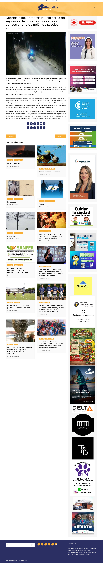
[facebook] (49, 1)
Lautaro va (11, 236)
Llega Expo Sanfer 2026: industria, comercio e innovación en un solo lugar (18, 270)
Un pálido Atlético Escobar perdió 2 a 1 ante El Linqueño (18, 307)
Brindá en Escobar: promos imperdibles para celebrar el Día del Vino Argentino (50, 236)
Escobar (26, 29)
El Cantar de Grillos (15, 163)
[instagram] (56, 1)
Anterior (10, 136)
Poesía (41, 204)
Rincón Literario (19, 160)
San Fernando (18, 265)
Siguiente (60, 136)
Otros (47, 302)
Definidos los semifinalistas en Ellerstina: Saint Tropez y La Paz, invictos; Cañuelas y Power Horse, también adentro (51, 309)
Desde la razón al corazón (49, 172)
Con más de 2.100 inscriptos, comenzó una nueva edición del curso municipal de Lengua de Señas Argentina (51, 273)
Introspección (13, 202)
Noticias (31, 29)
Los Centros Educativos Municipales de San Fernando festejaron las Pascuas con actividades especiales (51, 345)
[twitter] (46, 1)
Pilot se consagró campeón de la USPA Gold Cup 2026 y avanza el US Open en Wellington (19, 350)
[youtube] (53, 1)
